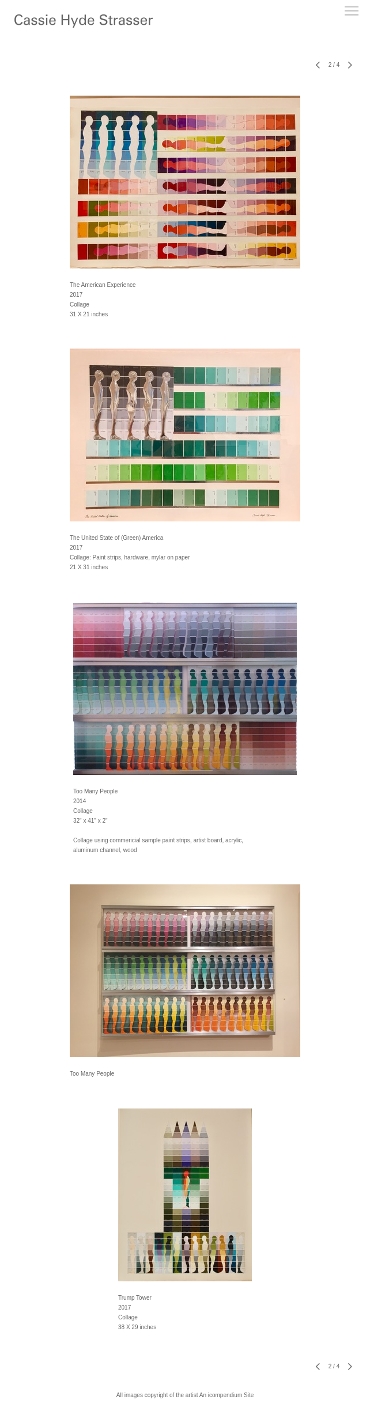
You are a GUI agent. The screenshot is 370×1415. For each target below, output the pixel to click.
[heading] (83, 25)
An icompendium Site (226, 1395)
